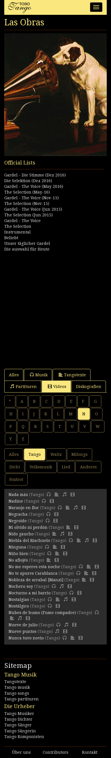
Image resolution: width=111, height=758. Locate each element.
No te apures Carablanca (33, 573)
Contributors (55, 752)
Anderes (88, 467)
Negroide (18, 521)
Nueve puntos (22, 631)
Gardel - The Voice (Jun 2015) (33, 209)
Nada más (18, 494)
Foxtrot (16, 479)
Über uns (21, 752)
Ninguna (17, 547)
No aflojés (18, 560)
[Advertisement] (55, 307)
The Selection (17, 226)
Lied (66, 467)
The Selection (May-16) (27, 192)
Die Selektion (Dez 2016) (28, 180)
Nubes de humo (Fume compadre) (42, 612)
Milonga (79, 454)
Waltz (56, 454)
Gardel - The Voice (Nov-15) (31, 198)
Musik (39, 374)
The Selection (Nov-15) (26, 203)
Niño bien (18, 553)
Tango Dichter (18, 719)
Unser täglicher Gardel (27, 243)
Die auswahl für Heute (27, 249)
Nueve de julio (23, 625)
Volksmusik (41, 467)
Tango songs (16, 693)
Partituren (23, 386)
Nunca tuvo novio (26, 638)
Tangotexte (72, 374)
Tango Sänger (18, 725)
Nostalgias (19, 599)
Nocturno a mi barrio (30, 593)
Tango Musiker (19, 713)
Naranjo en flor (24, 507)
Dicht (14, 467)
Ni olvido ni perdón (28, 527)
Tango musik (17, 687)
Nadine (16, 501)
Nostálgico (19, 606)
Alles (14, 375)
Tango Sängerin (20, 731)
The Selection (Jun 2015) (28, 215)
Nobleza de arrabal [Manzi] (36, 580)
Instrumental (17, 232)
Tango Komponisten (24, 736)
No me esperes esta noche (34, 566)
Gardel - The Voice (22, 220)
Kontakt (89, 752)
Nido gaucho (21, 534)
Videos (57, 386)
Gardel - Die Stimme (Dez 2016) (35, 175)
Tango (34, 454)
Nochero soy (21, 586)
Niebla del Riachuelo (29, 540)
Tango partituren (21, 699)
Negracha (18, 514)
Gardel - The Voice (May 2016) (33, 186)
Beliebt (11, 237)
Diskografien (88, 386)
